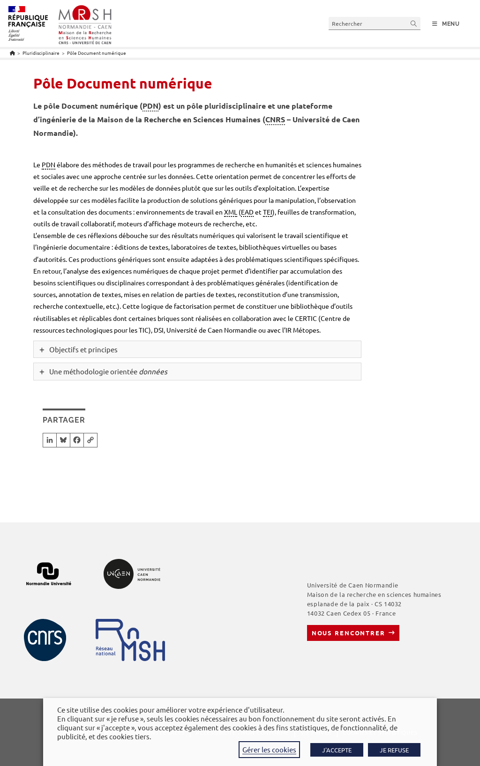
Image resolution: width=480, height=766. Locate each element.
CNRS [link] (275, 119)
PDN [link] (150, 106)
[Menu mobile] (446, 24)
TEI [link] (267, 212)
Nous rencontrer (348, 633)
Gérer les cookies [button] (269, 749)
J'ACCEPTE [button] (337, 750)
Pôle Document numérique (96, 52)
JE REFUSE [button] (394, 750)
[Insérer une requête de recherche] (374, 23)
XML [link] (230, 212)
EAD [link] (247, 212)
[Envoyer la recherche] (414, 23)
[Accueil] (12, 52)
